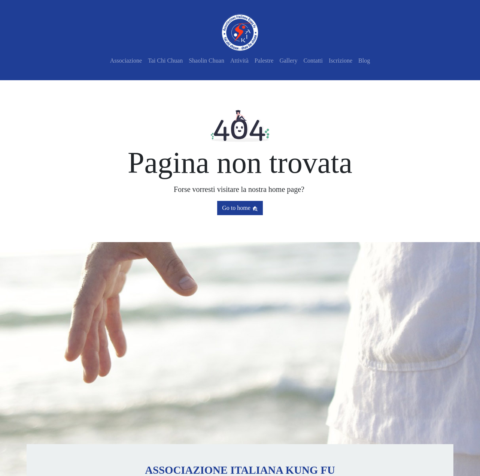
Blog (364, 60)
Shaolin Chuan (206, 60)
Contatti (313, 60)
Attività (239, 60)
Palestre (264, 60)
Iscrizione (340, 60)
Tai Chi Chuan (165, 60)
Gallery (288, 60)
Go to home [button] (240, 208)
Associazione (126, 60)
